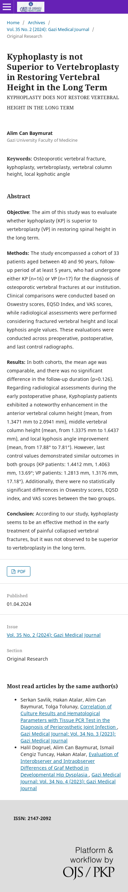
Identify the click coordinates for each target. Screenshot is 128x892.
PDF (21, 571)
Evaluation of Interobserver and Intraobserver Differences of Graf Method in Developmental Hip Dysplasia (69, 764)
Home (13, 22)
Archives (36, 22)
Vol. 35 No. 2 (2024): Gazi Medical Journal (48, 29)
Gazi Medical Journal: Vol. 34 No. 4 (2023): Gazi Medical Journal (70, 781)
